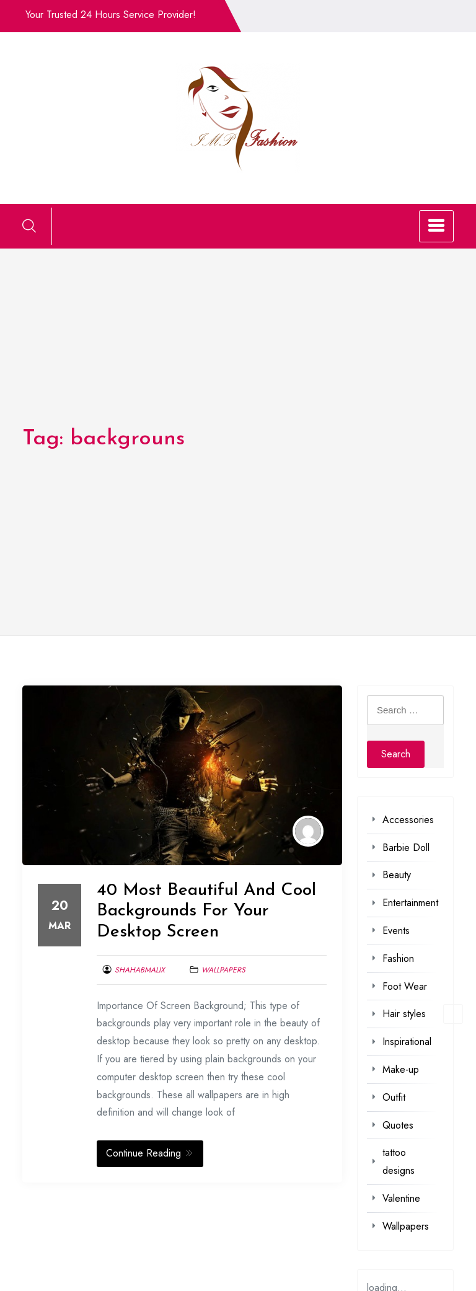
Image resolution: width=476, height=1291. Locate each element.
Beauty (396, 875)
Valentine (401, 1198)
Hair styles (404, 1014)
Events (396, 930)
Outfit (393, 1097)
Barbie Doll (406, 847)
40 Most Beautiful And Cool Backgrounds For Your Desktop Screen (206, 911)
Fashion (398, 958)
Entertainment (410, 903)
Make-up (400, 1069)
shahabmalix (140, 970)
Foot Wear (404, 986)
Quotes (397, 1125)
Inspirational (406, 1041)
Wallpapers (223, 970)
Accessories (408, 820)
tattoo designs (398, 1161)
